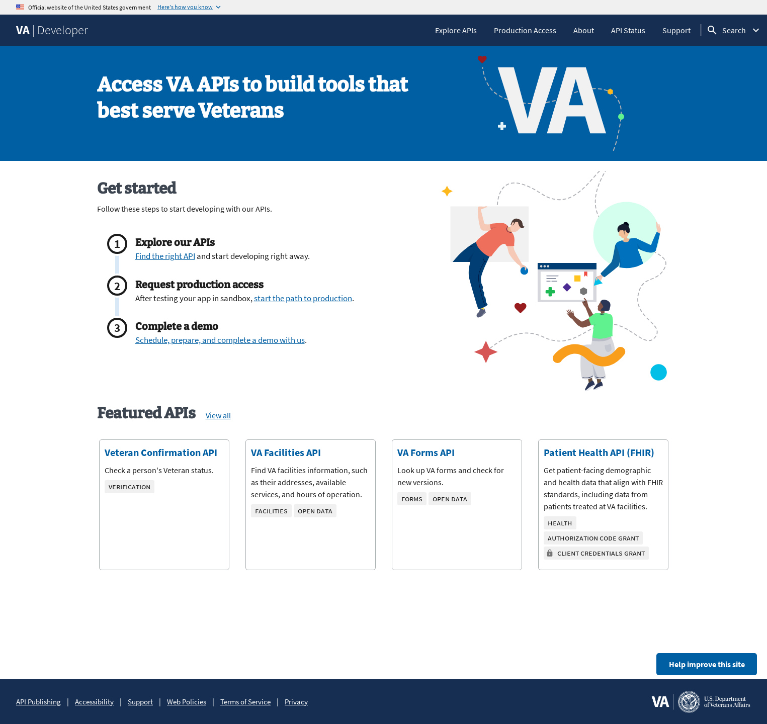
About (583, 30)
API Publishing (38, 701)
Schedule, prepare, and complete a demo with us (220, 339)
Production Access (525, 30)
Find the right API (165, 255)
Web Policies (186, 701)
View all (218, 415)
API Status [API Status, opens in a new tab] (628, 30)
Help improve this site (707, 664)
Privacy (296, 701)
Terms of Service (245, 701)
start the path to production (303, 298)
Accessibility (94, 701)
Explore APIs (456, 30)
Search (734, 30)
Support (676, 30)
